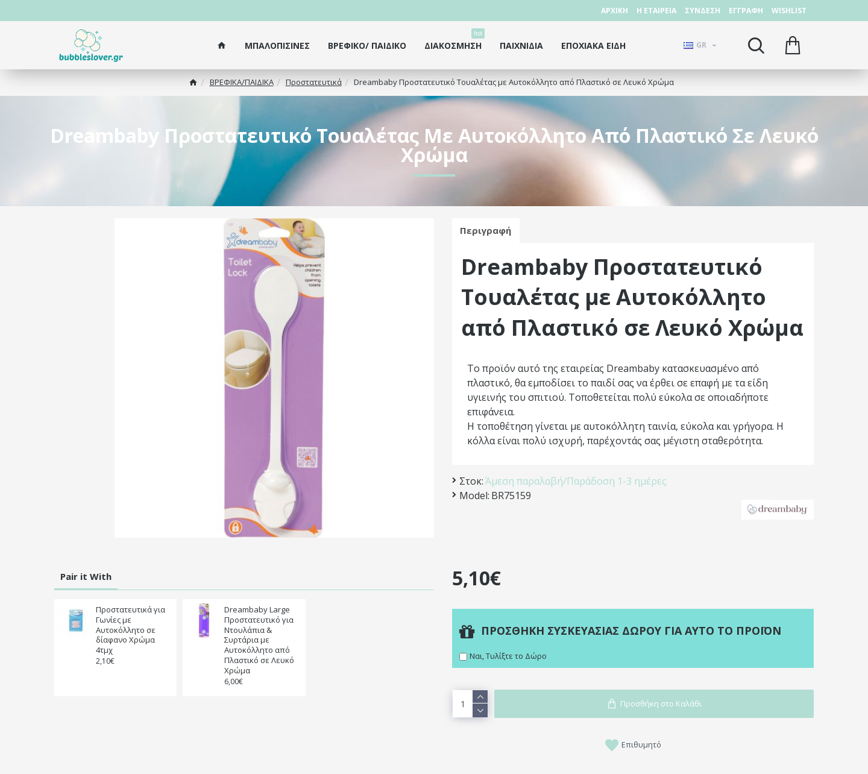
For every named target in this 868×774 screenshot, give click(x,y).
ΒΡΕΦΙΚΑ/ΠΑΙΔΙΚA (242, 82)
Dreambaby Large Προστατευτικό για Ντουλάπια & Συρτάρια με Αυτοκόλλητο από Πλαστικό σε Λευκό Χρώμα (259, 640)
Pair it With (86, 576)
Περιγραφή (486, 231)
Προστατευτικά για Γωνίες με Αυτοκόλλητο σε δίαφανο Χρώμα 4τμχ (130, 630)
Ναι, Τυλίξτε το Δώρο (508, 655)
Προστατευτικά (314, 82)
